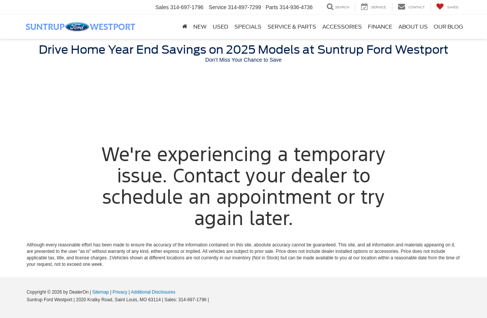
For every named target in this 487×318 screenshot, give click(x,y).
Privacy (120, 292)
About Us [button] (413, 27)
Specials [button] (247, 27)
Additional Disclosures (153, 292)
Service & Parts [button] (291, 27)
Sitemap (100, 292)
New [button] (200, 27)
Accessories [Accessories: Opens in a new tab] (342, 27)
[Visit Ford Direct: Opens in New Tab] (212, 299)
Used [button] (220, 27)
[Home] (184, 26)
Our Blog (448, 27)
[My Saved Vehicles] (447, 7)
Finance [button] (380, 27)
